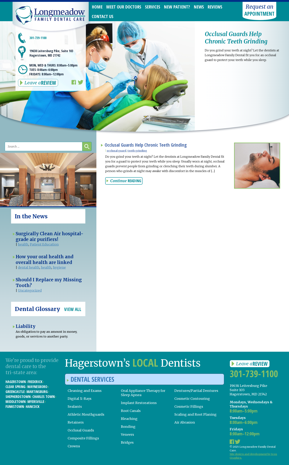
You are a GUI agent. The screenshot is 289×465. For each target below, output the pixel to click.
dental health (28, 267)
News (199, 7)
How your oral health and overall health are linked (44, 259)
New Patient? (177, 7)
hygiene (59, 267)
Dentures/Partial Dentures (196, 391)
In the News (31, 216)
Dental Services (90, 379)
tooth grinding (137, 150)
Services (152, 7)
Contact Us (102, 16)
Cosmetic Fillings (188, 406)
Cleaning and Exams (85, 391)
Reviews (215, 7)
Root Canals (131, 411)
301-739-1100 (37, 38)
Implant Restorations (139, 403)
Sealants (75, 406)
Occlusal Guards (81, 430)
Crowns (74, 446)
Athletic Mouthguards (86, 414)
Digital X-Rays (79, 398)
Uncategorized (30, 290)
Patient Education (44, 244)
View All (72, 309)
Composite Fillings (83, 438)
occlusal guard (116, 150)
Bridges (127, 442)
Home (97, 7)
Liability (25, 326)
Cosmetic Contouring (192, 398)
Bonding (128, 426)
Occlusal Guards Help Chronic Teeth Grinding (146, 145)
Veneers (127, 434)
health (23, 244)
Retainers (76, 422)
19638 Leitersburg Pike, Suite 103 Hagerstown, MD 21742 (51, 53)
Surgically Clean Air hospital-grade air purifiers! (49, 236)
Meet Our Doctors (123, 7)
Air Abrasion (184, 422)
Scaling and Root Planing (195, 414)
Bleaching (129, 419)
